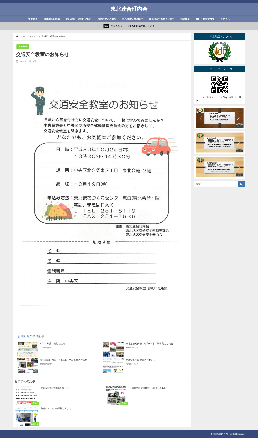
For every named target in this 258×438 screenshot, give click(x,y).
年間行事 (33, 19)
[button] (201, 117)
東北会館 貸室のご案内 (78, 19)
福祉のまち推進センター (161, 19)
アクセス (225, 19)
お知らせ (23, 46)
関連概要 (185, 19)
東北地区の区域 (52, 19)
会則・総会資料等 (205, 19)
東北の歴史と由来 (107, 19)
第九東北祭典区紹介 (132, 19)
